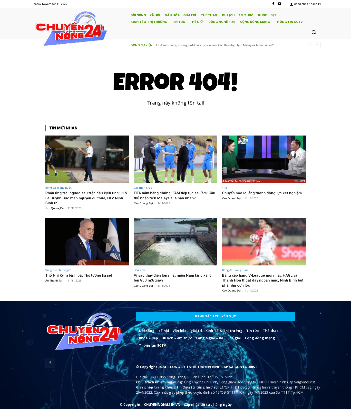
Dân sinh (139, 270)
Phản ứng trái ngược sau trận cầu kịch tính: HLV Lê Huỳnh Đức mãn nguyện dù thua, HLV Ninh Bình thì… (85, 197)
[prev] (310, 45)
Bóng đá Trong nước (58, 187)
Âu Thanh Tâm (54, 280)
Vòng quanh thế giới (58, 270)
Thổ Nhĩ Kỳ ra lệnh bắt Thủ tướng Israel (81, 275)
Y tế (224, 187)
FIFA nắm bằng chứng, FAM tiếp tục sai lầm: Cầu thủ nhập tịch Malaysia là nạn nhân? (215, 45)
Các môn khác (143, 187)
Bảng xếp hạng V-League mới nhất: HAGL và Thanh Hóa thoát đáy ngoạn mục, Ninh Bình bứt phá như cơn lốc (262, 280)
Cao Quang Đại (54, 208)
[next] (318, 45)
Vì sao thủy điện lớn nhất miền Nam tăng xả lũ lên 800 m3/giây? (175, 277)
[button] (314, 32)
